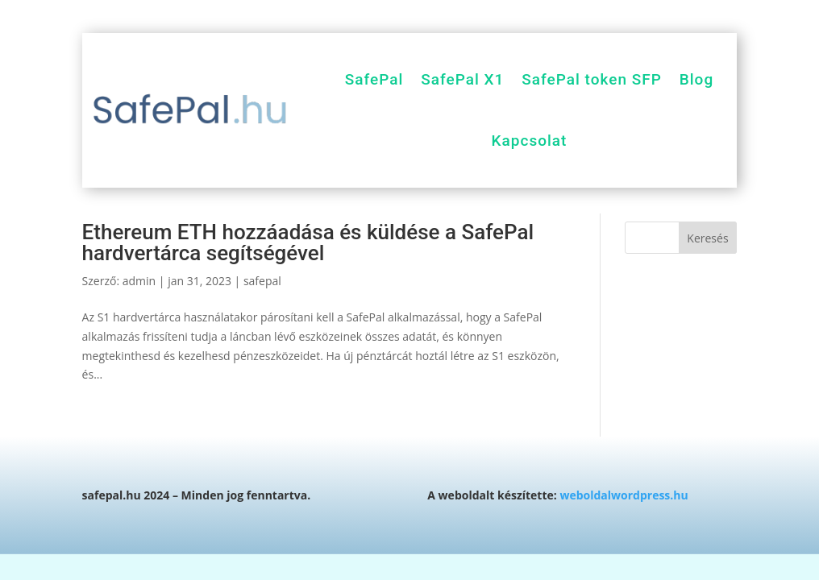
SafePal (374, 79)
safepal (262, 280)
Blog (696, 79)
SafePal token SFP (591, 79)
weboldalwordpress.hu (623, 495)
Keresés (707, 238)
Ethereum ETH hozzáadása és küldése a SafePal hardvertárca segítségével (308, 242)
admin (139, 280)
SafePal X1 (462, 79)
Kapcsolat (529, 140)
